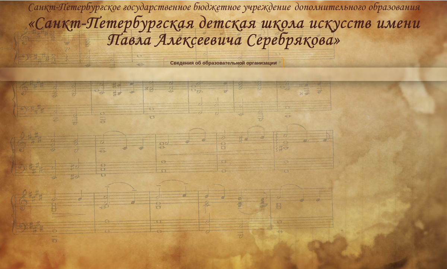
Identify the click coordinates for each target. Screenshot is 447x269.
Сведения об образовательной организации (223, 63)
